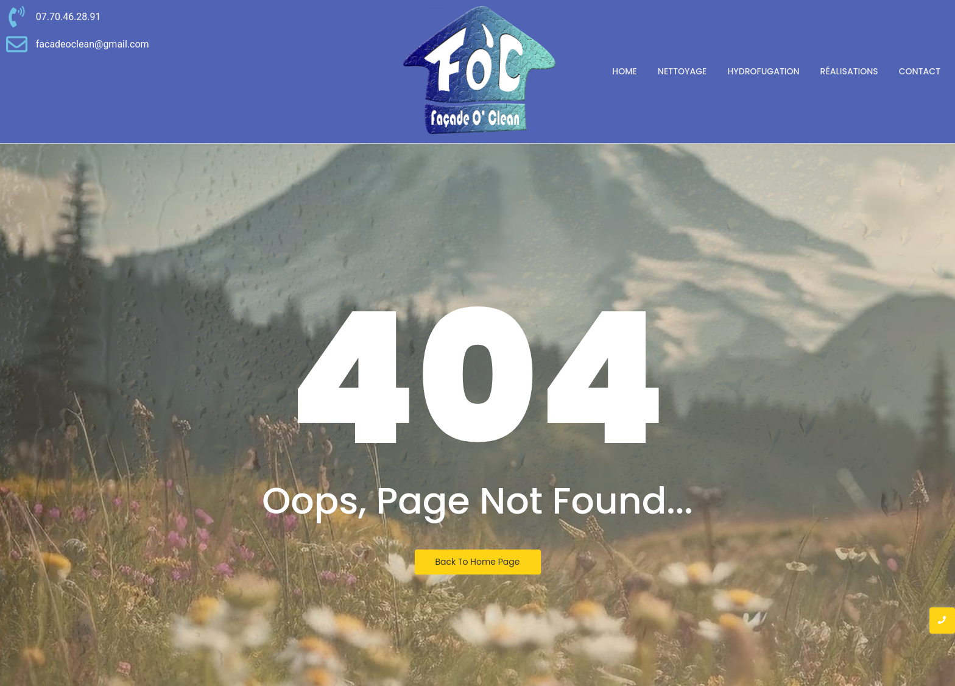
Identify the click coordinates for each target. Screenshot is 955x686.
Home (624, 71)
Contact (919, 71)
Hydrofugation (763, 71)
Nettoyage (682, 71)
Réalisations (849, 71)
